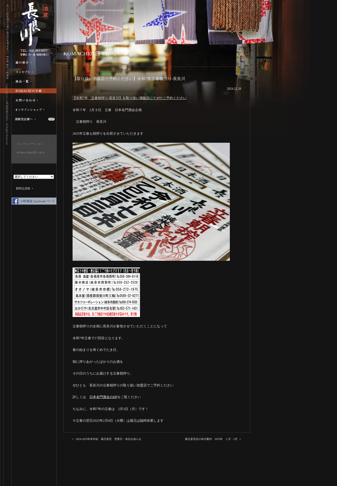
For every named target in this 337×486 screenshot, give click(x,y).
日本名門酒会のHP (103, 397)
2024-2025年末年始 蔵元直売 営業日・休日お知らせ (108, 439)
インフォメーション (30, 143)
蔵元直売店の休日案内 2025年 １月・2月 (211, 439)
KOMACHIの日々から (31, 152)
